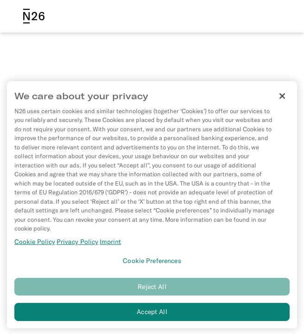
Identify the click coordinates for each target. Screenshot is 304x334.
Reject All (152, 288)
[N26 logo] (33, 16)
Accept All (152, 313)
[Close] (282, 98)
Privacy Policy (77, 243)
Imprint (110, 243)
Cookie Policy (34, 243)
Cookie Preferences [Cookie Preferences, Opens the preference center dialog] (152, 262)
